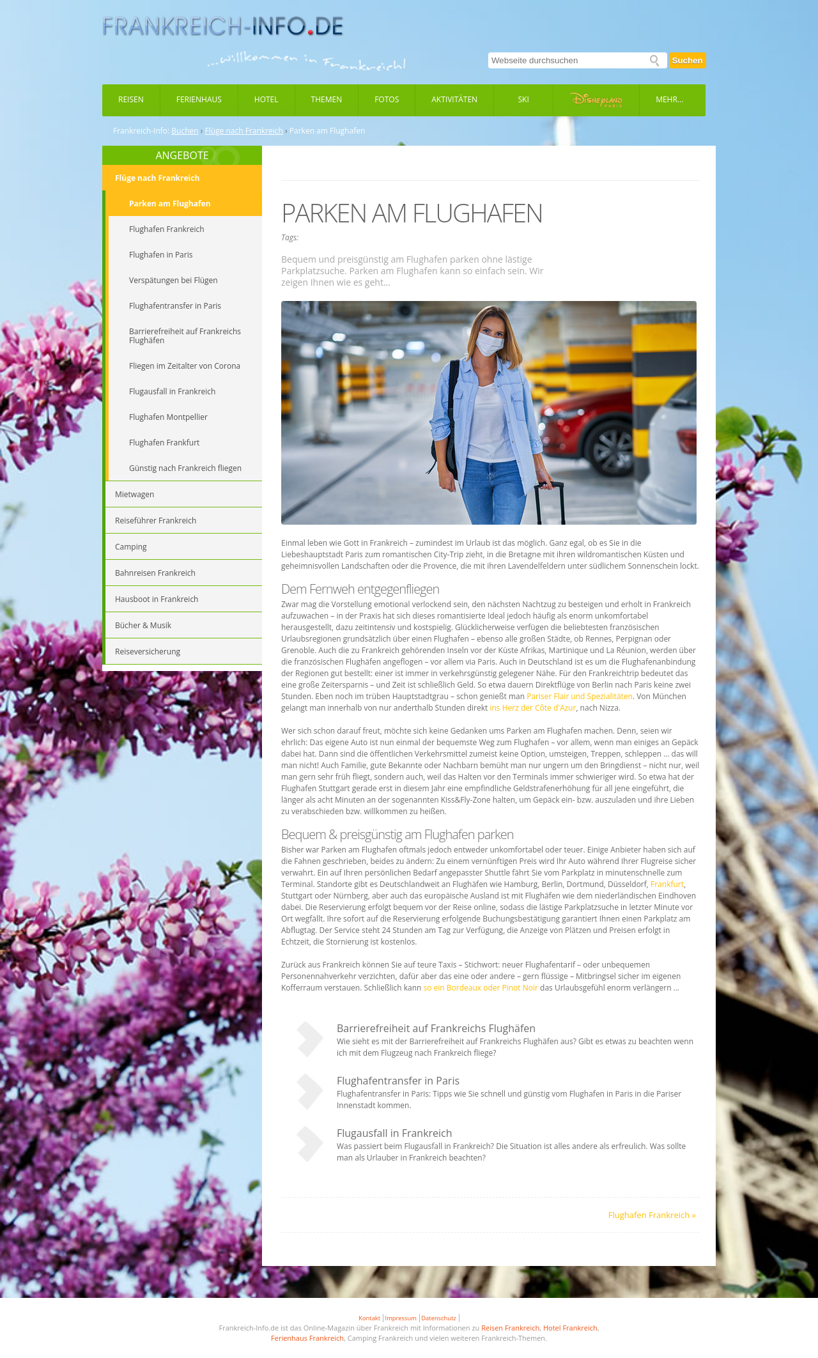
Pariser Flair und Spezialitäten (580, 696)
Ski (523, 99)
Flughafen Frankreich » (652, 1215)
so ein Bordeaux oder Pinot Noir (481, 987)
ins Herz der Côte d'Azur (533, 707)
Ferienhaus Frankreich (307, 1338)
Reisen (131, 99)
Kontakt (369, 1318)
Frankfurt (667, 884)
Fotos (386, 99)
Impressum (401, 1318)
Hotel (266, 99)
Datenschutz (438, 1318)
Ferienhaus (199, 99)
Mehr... (669, 99)
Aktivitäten (454, 99)
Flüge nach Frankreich (244, 131)
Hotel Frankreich (570, 1327)
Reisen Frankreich (510, 1327)
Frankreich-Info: (141, 131)
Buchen (184, 131)
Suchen (687, 60)
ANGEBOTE (181, 155)
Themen (327, 99)
